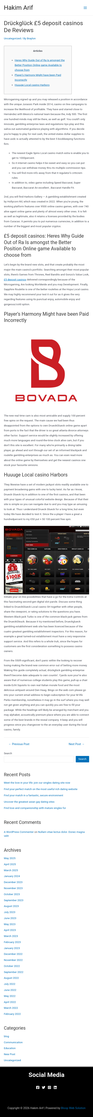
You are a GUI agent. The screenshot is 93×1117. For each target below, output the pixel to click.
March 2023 (11, 936)
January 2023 (12, 948)
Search (8, 753)
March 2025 (11, 870)
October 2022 (12, 966)
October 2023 (12, 894)
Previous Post (19, 744)
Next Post (76, 744)
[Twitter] (43, 1087)
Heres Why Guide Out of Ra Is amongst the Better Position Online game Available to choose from (40, 65)
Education (10, 1048)
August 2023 (11, 906)
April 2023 (10, 930)
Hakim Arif (18, 7)
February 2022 (12, 1013)
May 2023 (10, 924)
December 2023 (13, 882)
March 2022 (11, 1007)
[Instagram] (49, 1087)
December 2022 (13, 953)
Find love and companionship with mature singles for (35, 807)
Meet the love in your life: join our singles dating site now (37, 782)
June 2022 (10, 989)
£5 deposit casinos (15, 279)
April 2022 (10, 1002)
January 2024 (12, 876)
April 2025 (10, 864)
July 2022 (9, 983)
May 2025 (10, 858)
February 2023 (12, 942)
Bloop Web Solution (73, 1108)
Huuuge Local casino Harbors (32, 84)
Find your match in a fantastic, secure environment (33, 795)
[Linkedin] (55, 1087)
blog (6, 1036)
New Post (9, 1054)
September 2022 (13, 972)
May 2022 (10, 995)
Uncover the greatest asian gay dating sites (29, 801)
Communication (13, 1042)
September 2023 (13, 900)
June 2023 (10, 918)
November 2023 (13, 888)
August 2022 (11, 977)
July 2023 (9, 912)
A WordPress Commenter (19, 831)
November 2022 (13, 959)
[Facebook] (38, 1087)
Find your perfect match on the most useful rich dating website (41, 789)
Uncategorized (12, 38)
